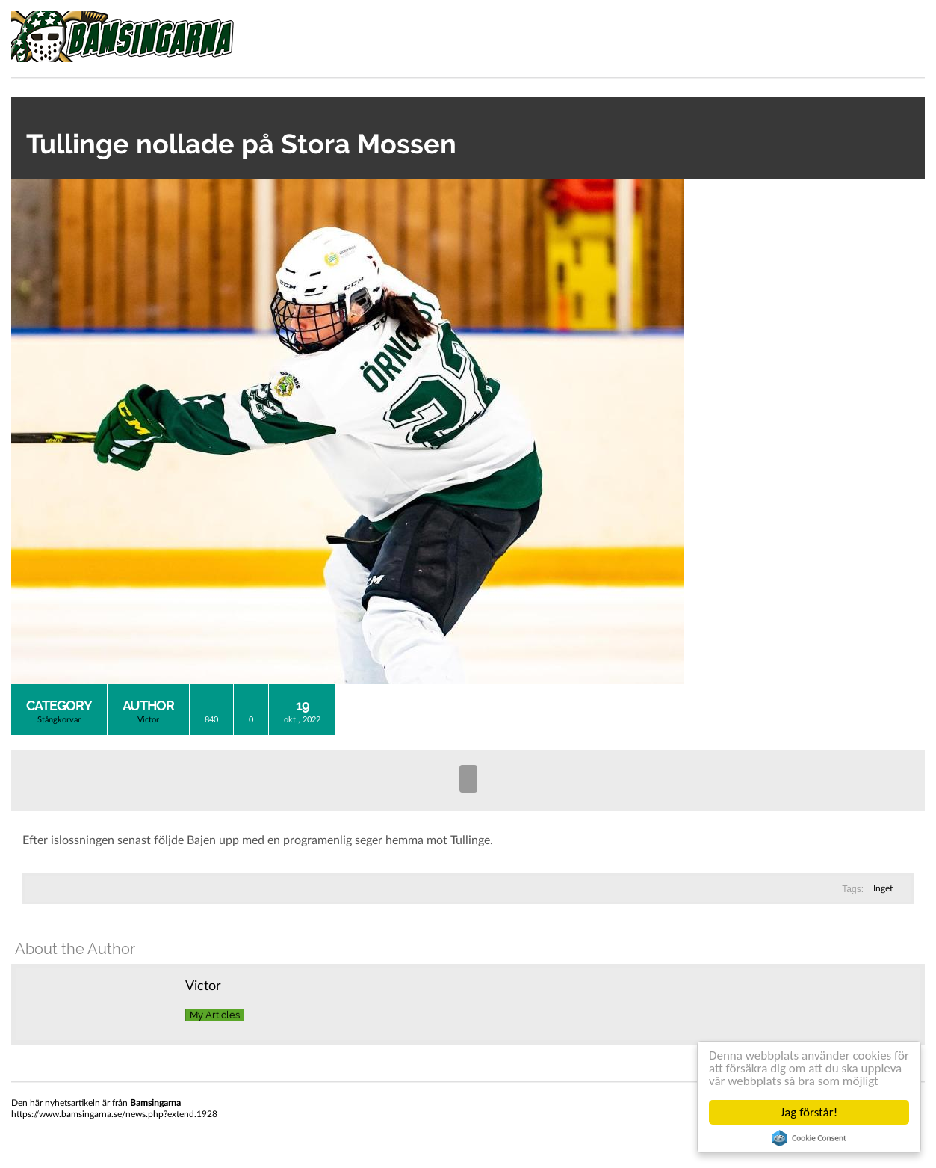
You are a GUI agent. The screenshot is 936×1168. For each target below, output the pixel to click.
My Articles (215, 1015)
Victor (148, 720)
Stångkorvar (59, 720)
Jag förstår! (809, 1112)
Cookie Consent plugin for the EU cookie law (809, 1138)
